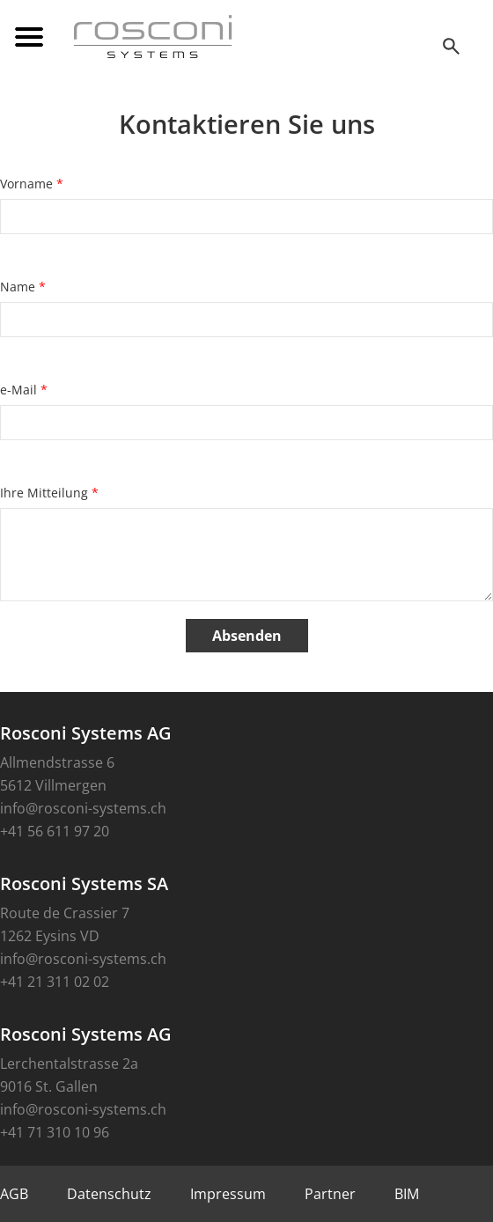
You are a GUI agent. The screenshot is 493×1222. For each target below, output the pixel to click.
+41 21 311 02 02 (54, 981)
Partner (330, 1194)
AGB (14, 1194)
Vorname (31, 183)
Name (23, 286)
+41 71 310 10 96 (54, 1132)
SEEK (453, 45)
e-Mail (24, 389)
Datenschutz (109, 1194)
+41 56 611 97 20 (54, 831)
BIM (406, 1194)
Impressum (228, 1194)
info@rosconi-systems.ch (83, 808)
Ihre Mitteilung (49, 492)
